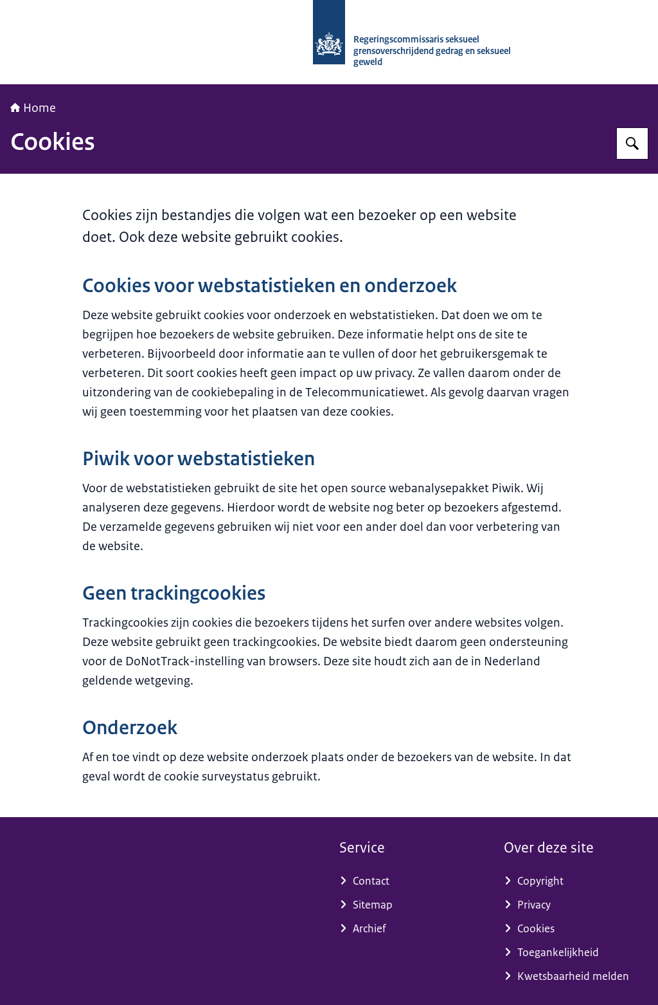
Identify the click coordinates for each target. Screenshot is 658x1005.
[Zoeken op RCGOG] (632, 143)
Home (33, 108)
